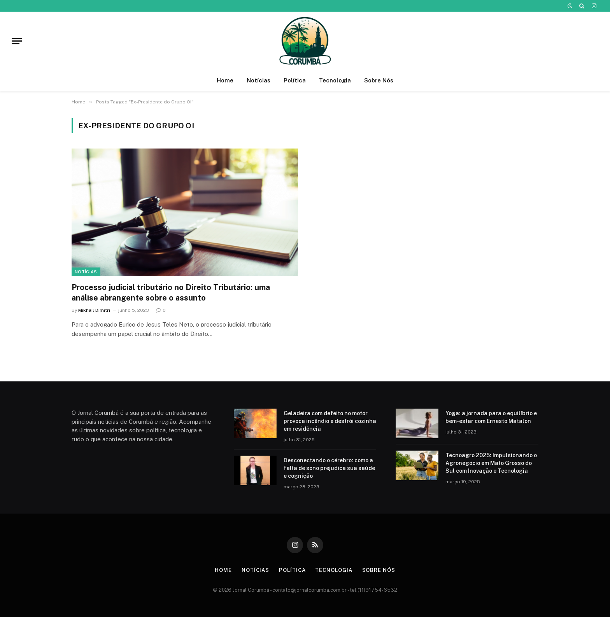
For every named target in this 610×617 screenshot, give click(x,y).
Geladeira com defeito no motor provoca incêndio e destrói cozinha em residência (330, 421)
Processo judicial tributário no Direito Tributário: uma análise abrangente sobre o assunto (171, 292)
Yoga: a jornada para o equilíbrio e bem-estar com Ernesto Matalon (491, 417)
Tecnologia (335, 80)
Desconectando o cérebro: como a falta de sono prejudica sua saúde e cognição (329, 468)
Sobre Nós (378, 80)
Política (295, 80)
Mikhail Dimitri (94, 310)
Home (225, 80)
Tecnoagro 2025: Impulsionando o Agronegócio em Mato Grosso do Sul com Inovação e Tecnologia (491, 463)
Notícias (258, 80)
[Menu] (17, 41)
